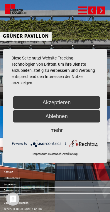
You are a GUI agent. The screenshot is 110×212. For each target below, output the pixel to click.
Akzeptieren (57, 102)
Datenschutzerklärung (63, 153)
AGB (6, 196)
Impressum (10, 184)
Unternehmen (12, 178)
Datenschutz (11, 190)
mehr (56, 130)
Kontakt (8, 171)
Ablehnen (56, 116)
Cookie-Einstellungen (16, 202)
